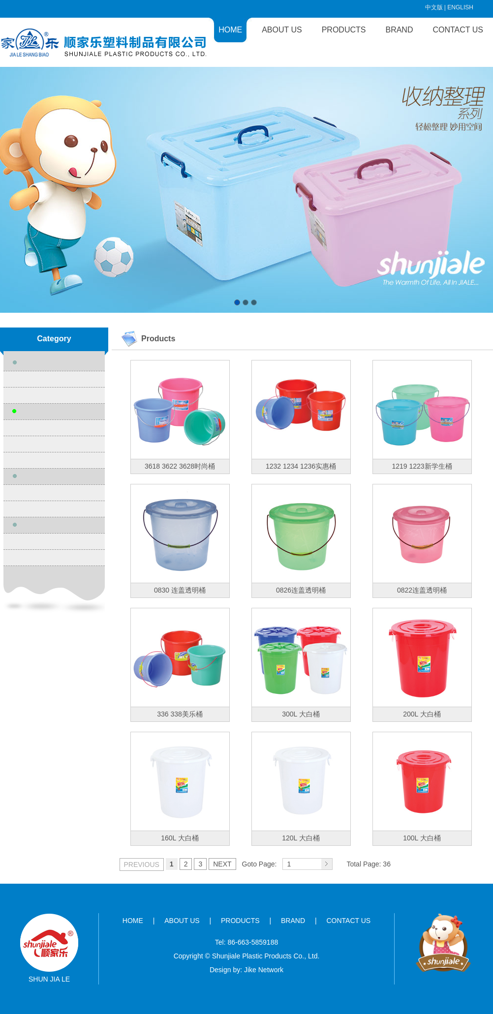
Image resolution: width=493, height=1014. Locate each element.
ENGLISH (460, 7)
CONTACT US (457, 30)
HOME (230, 30)
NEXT (222, 864)
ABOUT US (282, 30)
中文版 (434, 7)
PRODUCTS (344, 30)
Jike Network (263, 970)
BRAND (399, 30)
